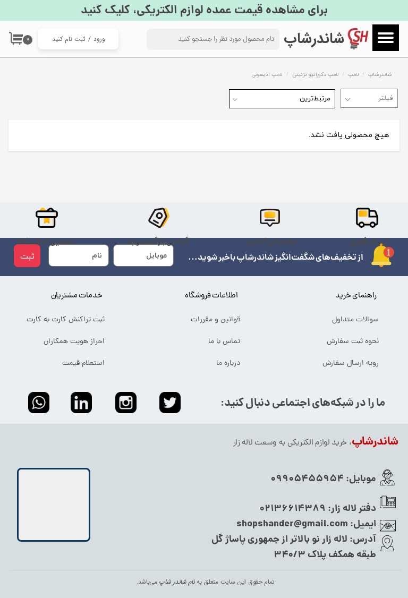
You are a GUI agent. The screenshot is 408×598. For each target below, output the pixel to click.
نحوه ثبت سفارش (353, 341)
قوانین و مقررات (215, 320)
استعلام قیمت (83, 363)
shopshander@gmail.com (292, 524)
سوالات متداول (355, 320)
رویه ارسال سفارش (350, 363)
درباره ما (228, 363)
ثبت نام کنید (69, 39)
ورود (99, 39)
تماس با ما (224, 341)
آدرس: (361, 540)
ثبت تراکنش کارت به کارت (66, 320)
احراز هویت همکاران (74, 341)
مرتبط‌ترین (315, 99)
